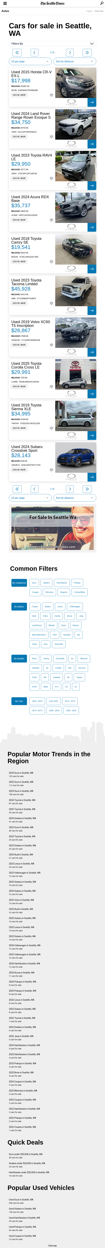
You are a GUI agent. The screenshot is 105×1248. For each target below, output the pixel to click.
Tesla (34, 644)
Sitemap (52, 1245)
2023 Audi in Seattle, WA (21, 911)
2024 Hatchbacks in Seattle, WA (24, 965)
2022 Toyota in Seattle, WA (22, 1020)
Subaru (48, 607)
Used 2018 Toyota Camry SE (26, 240)
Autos (5, 11)
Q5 (68, 677)
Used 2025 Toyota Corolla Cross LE (26, 365)
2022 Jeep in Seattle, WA (21, 1038)
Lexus (60, 607)
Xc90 (34, 687)
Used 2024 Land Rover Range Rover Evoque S (31, 115)
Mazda (52, 625)
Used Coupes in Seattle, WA (22, 1237)
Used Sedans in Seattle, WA (22, 1210)
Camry (46, 659)
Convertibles (79, 592)
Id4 (45, 677)
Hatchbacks (62, 583)
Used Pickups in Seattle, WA (22, 1228)
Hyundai (66, 635)
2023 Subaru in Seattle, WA (22, 938)
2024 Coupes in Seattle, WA (22, 1083)
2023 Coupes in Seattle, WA (22, 1101)
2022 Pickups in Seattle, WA (22, 1119)
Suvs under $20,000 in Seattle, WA (26, 1156)
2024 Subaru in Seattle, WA (22, 892)
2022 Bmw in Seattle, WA (21, 1074)
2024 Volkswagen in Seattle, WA (25, 947)
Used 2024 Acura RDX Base (30, 199)
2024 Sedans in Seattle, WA (22, 820)
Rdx (69, 668)
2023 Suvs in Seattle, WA (21, 793)
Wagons (63, 592)
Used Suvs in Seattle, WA (21, 1201)
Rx (72, 659)
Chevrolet (59, 644)
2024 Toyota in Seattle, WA (22, 802)
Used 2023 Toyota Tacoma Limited (26, 282)
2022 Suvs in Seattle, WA (21, 829)
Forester (35, 668)
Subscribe (98, 11)
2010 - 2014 (37, 710)
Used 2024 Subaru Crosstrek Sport (27, 448)
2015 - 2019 (70, 701)
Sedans (46, 583)
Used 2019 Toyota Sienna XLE (26, 407)
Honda (57, 616)
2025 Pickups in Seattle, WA (22, 992)
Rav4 (34, 659)
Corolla (58, 668)
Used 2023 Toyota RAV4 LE (31, 157)
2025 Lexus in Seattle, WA (21, 929)
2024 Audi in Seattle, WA (21, 856)
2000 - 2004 (54, 710)
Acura (69, 616)
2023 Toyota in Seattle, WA (22, 838)
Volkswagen (75, 607)
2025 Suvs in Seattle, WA (21, 783)
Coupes (35, 592)
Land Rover (37, 625)
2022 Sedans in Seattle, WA (22, 1029)
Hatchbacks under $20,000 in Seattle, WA (29, 1174)
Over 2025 (53, 701)
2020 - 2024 (37, 701)
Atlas (46, 687)
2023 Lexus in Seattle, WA (21, 865)
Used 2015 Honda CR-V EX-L (31, 74)
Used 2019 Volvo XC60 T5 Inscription (30, 323)
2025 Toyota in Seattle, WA (22, 811)
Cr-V (57, 687)
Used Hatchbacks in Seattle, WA (24, 1219)
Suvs (34, 583)
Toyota (35, 607)
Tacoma (81, 668)
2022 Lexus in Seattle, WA (21, 1001)
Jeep (81, 616)
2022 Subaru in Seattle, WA (22, 1010)
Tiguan (79, 677)
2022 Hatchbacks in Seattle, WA (24, 1110)
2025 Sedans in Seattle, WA (22, 883)
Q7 (66, 687)
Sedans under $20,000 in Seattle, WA (27, 1165)
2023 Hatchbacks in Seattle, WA (24, 1056)
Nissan (76, 625)
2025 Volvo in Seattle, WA (21, 902)
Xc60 (34, 677)
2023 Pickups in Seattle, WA (22, 1065)
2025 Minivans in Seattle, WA (23, 1092)
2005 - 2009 (71, 710)
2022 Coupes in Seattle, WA (22, 1129)
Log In (89, 11)
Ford (54, 635)
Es (76, 687)
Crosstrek (60, 659)
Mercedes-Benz (39, 635)
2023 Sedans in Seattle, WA (22, 847)
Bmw (63, 625)
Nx (47, 668)
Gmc (46, 644)
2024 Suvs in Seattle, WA (21, 774)
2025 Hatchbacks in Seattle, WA (24, 1047)
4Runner (84, 659)
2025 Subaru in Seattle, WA (22, 920)
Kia (78, 635)
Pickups (77, 583)
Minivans (49, 592)
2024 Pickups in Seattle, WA (22, 983)
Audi (34, 616)
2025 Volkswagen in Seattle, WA (25, 956)
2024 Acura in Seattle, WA (21, 974)
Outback (56, 677)
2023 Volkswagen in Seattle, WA (25, 874)
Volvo (45, 616)
